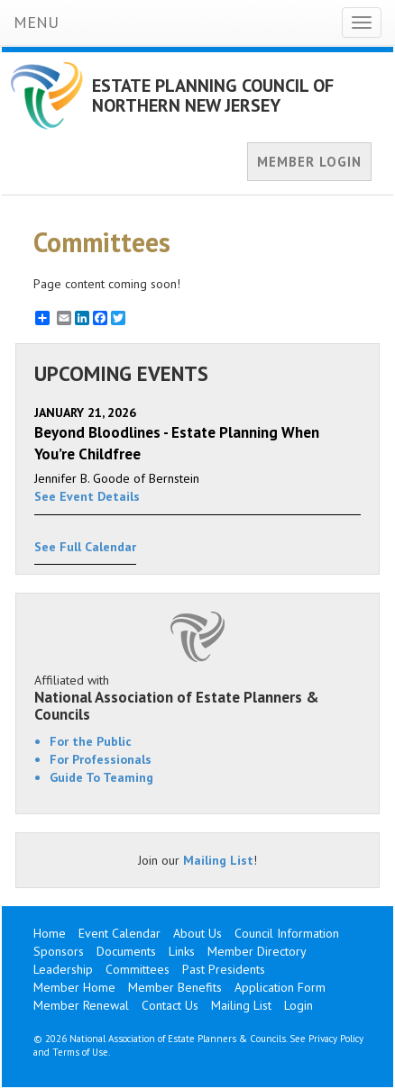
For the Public (91, 741)
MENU (36, 22)
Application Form (280, 987)
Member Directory (257, 951)
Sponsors (58, 951)
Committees (138, 969)
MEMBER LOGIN (309, 161)
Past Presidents (223, 969)
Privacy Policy (335, 1038)
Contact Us (170, 1005)
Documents (126, 951)
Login (298, 1005)
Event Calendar (119, 933)
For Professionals (101, 759)
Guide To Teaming (101, 777)
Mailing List (218, 860)
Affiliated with (197, 697)
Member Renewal (81, 1005)
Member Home (74, 987)
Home (49, 933)
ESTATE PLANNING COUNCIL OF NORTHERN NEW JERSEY (213, 95)
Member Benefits (175, 987)
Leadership (63, 969)
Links (182, 951)
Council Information (286, 933)
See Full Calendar (85, 547)
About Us (197, 933)
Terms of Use (80, 1052)
